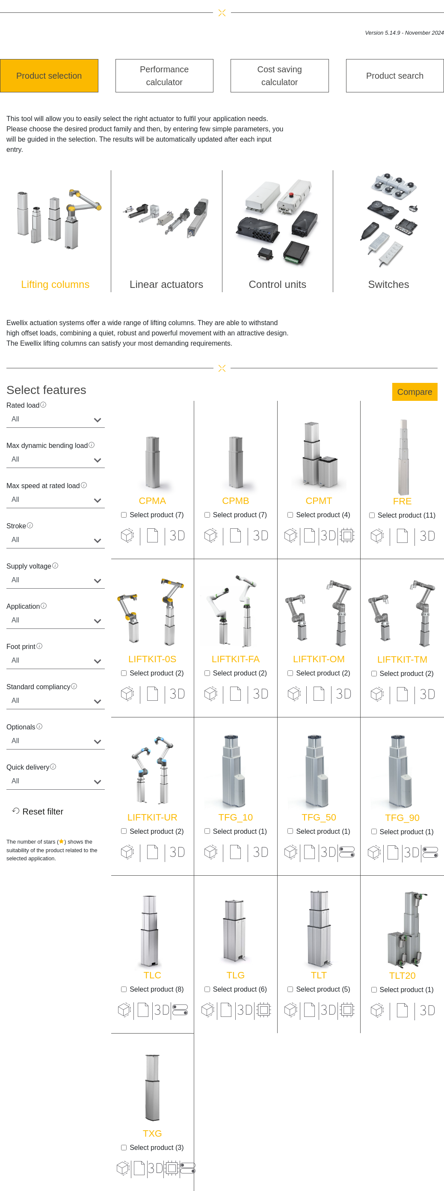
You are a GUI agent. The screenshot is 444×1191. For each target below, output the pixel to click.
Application (23, 606)
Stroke (16, 526)
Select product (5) (323, 989)
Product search (395, 75)
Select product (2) (157, 673)
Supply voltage (28, 566)
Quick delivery (27, 767)
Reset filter (37, 811)
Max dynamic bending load (47, 445)
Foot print (21, 646)
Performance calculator (164, 76)
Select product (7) (157, 514)
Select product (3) (157, 1147)
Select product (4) (323, 514)
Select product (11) (406, 515)
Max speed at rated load (43, 485)
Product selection (49, 75)
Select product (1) (240, 831)
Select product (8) (157, 989)
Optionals (21, 727)
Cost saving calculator (280, 76)
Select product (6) (240, 989)
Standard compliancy (38, 686)
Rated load (22, 405)
